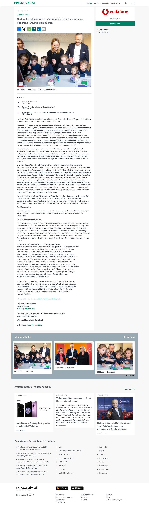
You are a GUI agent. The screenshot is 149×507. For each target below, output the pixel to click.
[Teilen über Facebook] (19, 29)
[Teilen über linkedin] (39, 29)
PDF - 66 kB (38, 107)
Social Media (60, 502)
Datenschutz (60, 499)
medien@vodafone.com (25, 309)
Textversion (85, 497)
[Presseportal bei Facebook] (27, 495)
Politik (101, 450)
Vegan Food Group (66, 454)
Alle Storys (115, 19)
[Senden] (44, 29)
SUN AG (62, 469)
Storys (89, 3)
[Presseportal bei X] (29, 495)
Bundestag (103, 473)
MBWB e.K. (63, 462)
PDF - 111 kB (48, 113)
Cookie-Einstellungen (114, 499)
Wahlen (102, 454)
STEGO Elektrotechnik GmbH (70, 450)
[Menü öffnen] (133, 3)
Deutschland (104, 469)
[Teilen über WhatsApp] (29, 29)
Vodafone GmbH (23, 15)
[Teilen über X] (24, 29)
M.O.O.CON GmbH (66, 473)
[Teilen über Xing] (34, 29)
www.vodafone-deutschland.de (49, 299)
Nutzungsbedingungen (64, 497)
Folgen (115, 23)
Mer (60, 447)
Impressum (60, 494)
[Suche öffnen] (126, 3)
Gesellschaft (103, 465)
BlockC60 (62, 465)
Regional (105, 3)
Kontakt (109, 494)
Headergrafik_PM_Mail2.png (31, 325)
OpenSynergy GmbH (66, 458)
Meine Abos (115, 3)
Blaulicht (97, 3)
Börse (101, 462)
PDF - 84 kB (29, 102)
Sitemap (84, 499)
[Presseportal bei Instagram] (32, 494)
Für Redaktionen (87, 494)
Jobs (108, 497)
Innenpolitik (103, 447)
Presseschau (104, 458)
